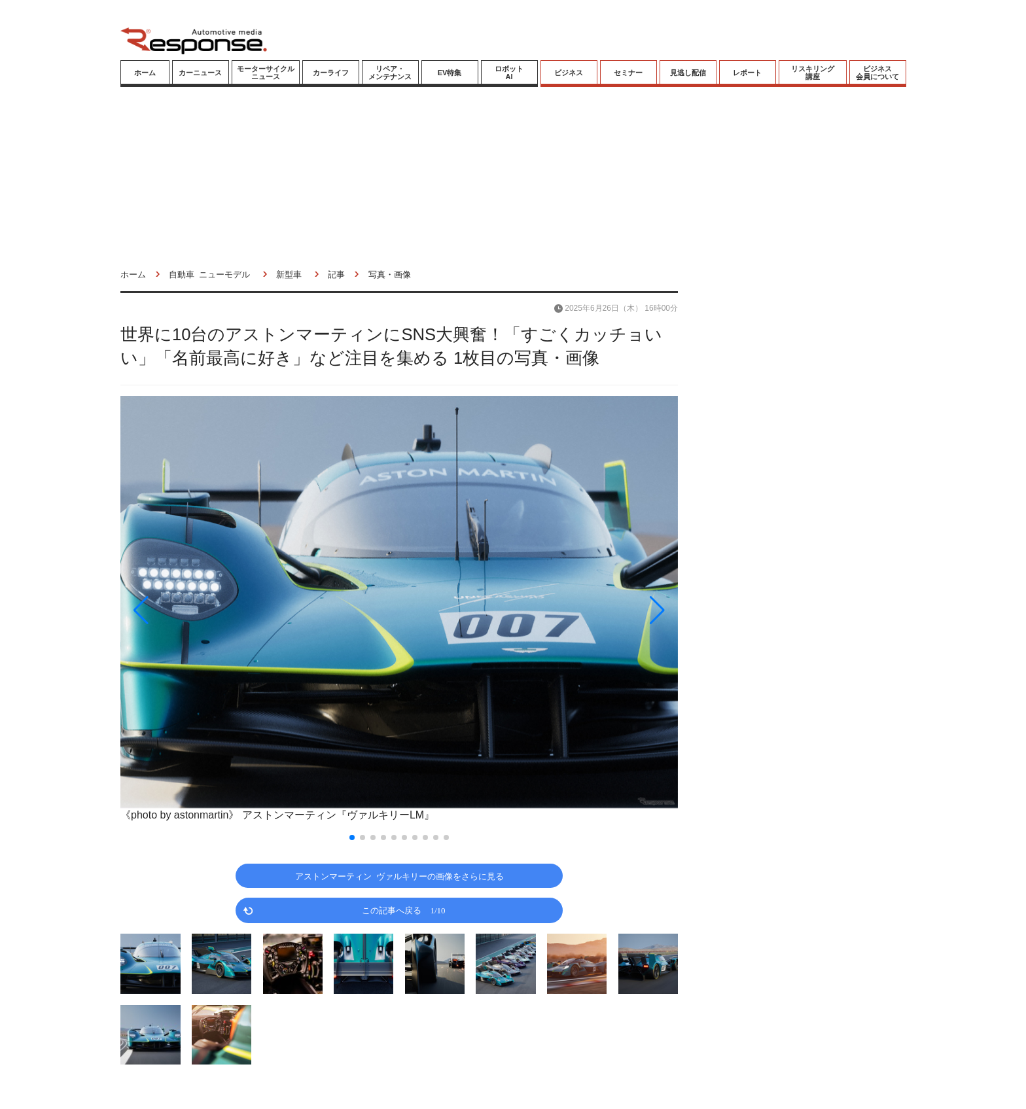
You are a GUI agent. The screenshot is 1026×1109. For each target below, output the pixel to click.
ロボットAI (509, 72)
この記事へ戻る (403, 910)
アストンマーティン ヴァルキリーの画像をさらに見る (399, 875)
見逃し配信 (688, 73)
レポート (747, 73)
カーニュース (200, 73)
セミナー (628, 73)
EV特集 (450, 73)
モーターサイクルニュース (265, 72)
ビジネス (568, 73)
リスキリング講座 (812, 72)
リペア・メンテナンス (390, 72)
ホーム (145, 73)
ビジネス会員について (877, 72)
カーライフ (331, 73)
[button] (204, 610)
